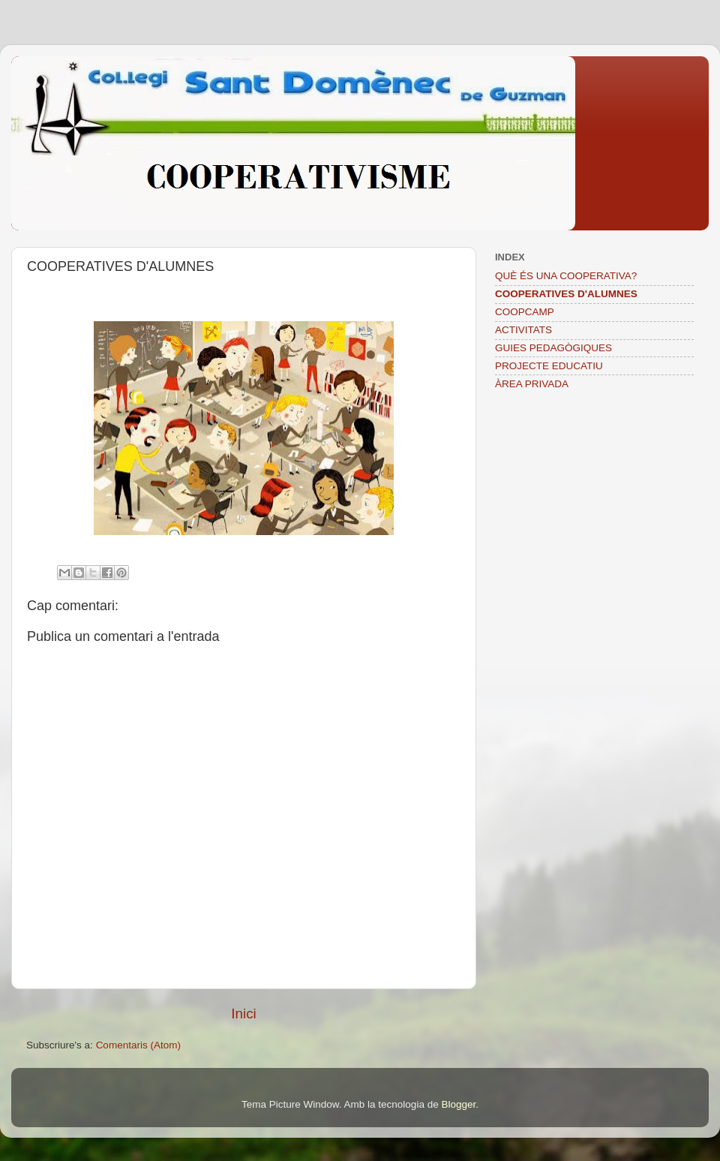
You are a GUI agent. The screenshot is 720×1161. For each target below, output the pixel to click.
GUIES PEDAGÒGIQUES (553, 347)
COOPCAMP (524, 311)
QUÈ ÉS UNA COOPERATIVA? (566, 275)
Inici (243, 1013)
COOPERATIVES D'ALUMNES (566, 293)
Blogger (458, 1104)
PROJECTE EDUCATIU (549, 365)
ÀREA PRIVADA (531, 384)
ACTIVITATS (523, 329)
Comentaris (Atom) (138, 1045)
